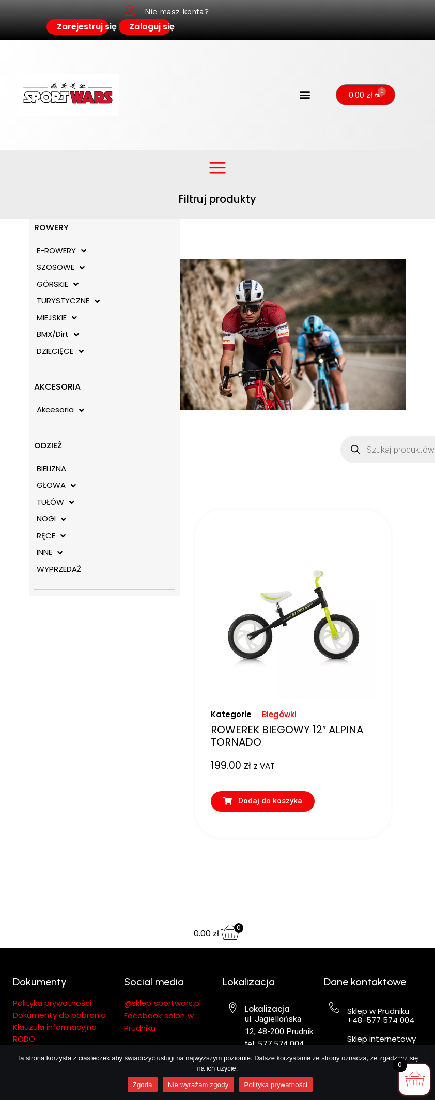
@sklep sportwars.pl (162, 1003)
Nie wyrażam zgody (198, 1085)
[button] (305, 94)
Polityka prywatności (276, 1085)
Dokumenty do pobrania (60, 1015)
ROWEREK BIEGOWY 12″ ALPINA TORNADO (287, 735)
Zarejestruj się (87, 27)
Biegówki (279, 714)
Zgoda (142, 1085)
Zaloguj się (152, 27)
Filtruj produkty (217, 199)
